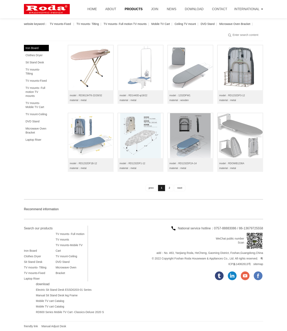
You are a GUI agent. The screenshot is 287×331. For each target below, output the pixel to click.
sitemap (258, 264)
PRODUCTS (134, 9)
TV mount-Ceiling (36, 114)
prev (151, 188)
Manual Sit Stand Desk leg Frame (57, 295)
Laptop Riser (33, 139)
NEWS (171, 9)
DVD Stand (208, 24)
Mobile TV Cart (160, 24)
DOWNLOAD (194, 9)
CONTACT (219, 9)
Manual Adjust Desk (53, 326)
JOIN (154, 9)
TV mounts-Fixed (61, 24)
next (179, 188)
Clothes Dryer (34, 55)
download (43, 284)
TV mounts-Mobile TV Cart (35, 105)
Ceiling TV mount (185, 24)
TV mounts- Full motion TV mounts (125, 24)
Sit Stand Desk (35, 62)
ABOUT (110, 9)
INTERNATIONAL (246, 9)
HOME (92, 9)
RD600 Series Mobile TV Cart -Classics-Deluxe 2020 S (70, 312)
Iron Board (32, 48)
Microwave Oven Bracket (234, 24)
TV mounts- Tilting (87, 24)
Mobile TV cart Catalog (50, 301)
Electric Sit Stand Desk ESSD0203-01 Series (63, 289)
